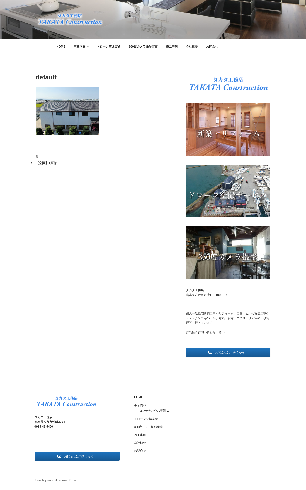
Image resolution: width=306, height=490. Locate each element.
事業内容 (81, 46)
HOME (61, 46)
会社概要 (192, 46)
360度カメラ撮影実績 (143, 46)
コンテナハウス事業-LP (155, 410)
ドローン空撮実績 (108, 46)
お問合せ (212, 46)
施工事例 (172, 46)
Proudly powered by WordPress (55, 480)
